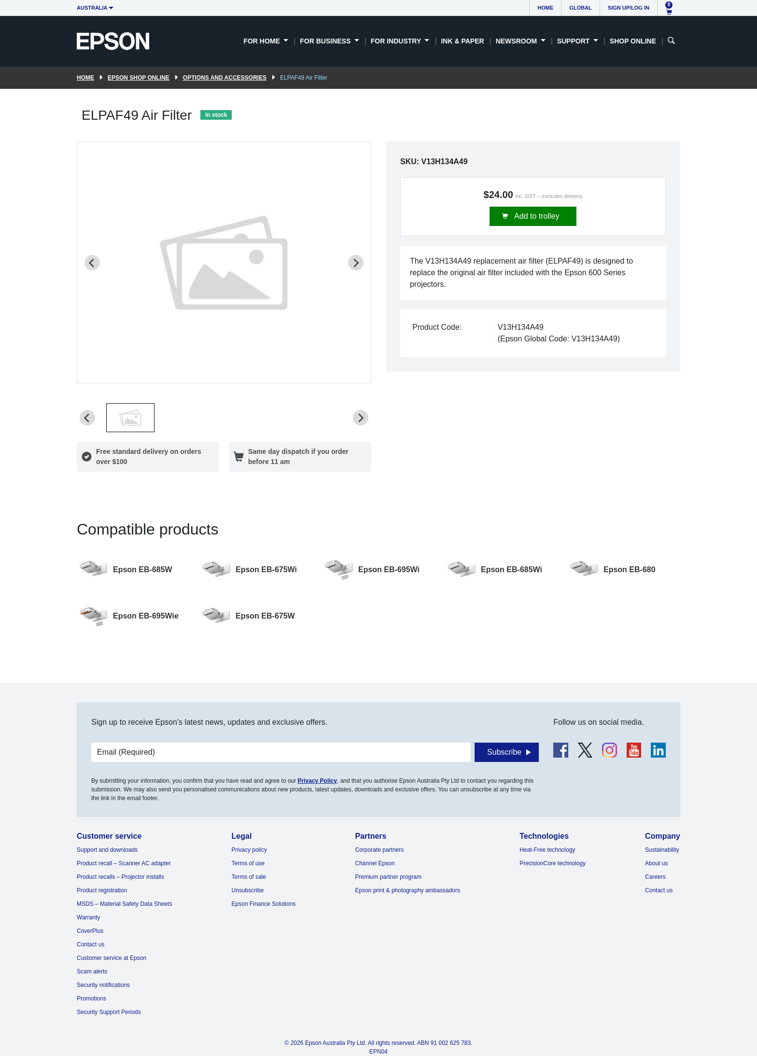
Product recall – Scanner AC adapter (124, 863)
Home (545, 8)
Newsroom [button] (517, 41)
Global (580, 8)
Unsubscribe (248, 890)
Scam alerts (92, 971)
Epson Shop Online (138, 77)
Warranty (88, 917)
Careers (655, 876)
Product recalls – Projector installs (120, 876)
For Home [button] (262, 41)
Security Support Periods (109, 1012)
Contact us (90, 944)
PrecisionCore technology (552, 863)
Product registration (102, 890)
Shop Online (633, 41)
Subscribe (504, 752)
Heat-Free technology (547, 849)
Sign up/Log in (628, 8)
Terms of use (248, 863)
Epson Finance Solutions (264, 904)
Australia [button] (92, 8)
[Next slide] (356, 262)
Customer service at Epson (111, 958)
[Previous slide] (92, 262)
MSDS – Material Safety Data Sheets (124, 904)
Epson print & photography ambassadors (407, 890)
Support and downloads (107, 849)
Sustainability (662, 849)
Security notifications (103, 985)
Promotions (91, 998)
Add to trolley (536, 216)
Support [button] (574, 41)
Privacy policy (249, 849)
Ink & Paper (462, 41)
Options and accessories (224, 77)
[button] (130, 417)
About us (656, 863)
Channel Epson (375, 863)
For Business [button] (326, 41)
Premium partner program (388, 876)
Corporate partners (379, 849)
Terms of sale (249, 876)
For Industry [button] (397, 41)
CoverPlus (90, 931)
